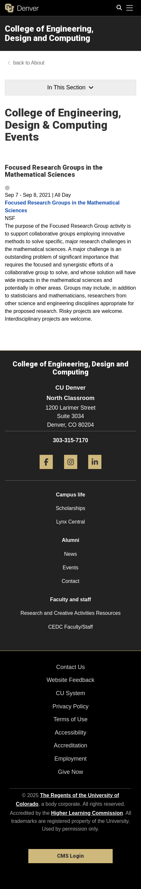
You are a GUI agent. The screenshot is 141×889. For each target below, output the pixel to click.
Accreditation (70, 745)
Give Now (70, 772)
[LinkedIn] (94, 471)
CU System (70, 693)
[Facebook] (46, 471)
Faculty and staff (70, 599)
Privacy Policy (70, 706)
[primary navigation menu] (129, 8)
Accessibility (70, 732)
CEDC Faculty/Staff (70, 627)
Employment (70, 758)
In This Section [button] (70, 87)
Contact (70, 581)
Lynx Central (70, 521)
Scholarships (70, 508)
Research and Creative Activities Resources (70, 613)
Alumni (70, 540)
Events (71, 567)
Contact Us (70, 667)
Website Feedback (71, 680)
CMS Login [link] (70, 856)
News (70, 554)
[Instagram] (70, 471)
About (37, 62)
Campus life (70, 494)
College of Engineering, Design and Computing (49, 33)
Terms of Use (70, 719)
